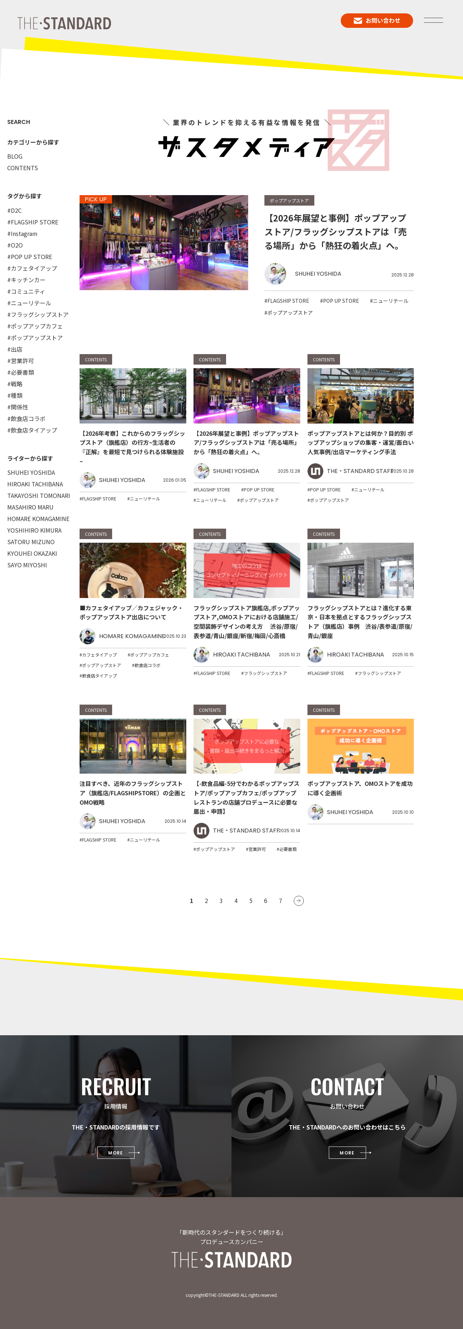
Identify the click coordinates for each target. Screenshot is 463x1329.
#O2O (15, 245)
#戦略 (14, 383)
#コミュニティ (26, 291)
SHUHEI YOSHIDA (31, 472)
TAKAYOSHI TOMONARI (38, 495)
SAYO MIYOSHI (27, 564)
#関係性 (17, 407)
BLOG (14, 156)
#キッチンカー (26, 279)
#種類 (14, 395)
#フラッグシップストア (38, 314)
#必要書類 (20, 372)
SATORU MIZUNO (31, 541)
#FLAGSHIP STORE (32, 222)
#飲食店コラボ (26, 418)
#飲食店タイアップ (32, 430)
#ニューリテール (29, 302)
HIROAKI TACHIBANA (35, 483)
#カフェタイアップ (32, 268)
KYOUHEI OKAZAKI (32, 553)
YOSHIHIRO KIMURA (34, 530)
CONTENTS (22, 167)
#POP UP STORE (29, 256)
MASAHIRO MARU (30, 507)
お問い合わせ (377, 20)
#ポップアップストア (35, 337)
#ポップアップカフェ (35, 326)
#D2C (14, 210)
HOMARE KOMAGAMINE (38, 518)
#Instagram (22, 233)
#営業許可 (20, 360)
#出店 (14, 349)
